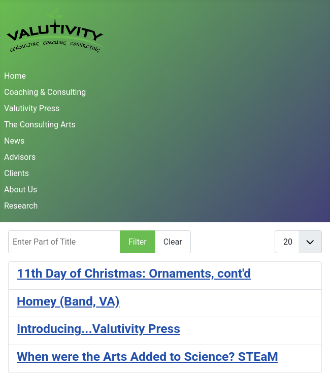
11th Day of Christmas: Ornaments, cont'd (134, 273)
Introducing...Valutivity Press (98, 328)
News (14, 141)
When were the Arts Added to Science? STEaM (147, 356)
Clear (172, 242)
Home (15, 76)
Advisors (20, 157)
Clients (16, 173)
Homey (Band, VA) (68, 301)
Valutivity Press (31, 108)
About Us (20, 189)
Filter (137, 242)
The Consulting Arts (40, 124)
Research (21, 206)
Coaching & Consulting (45, 92)
